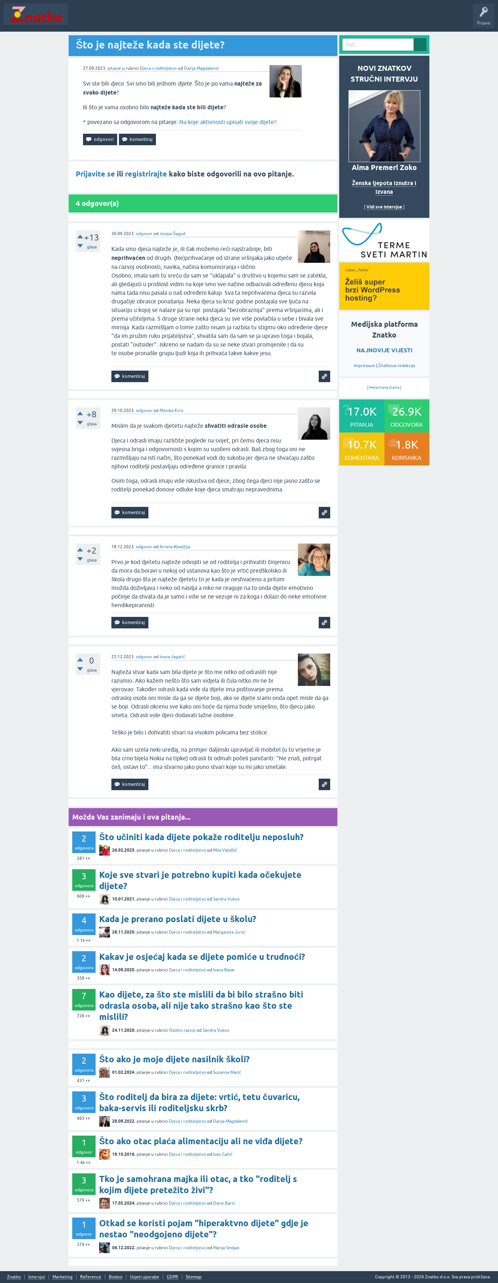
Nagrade (253, 19)
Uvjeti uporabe (144, 1277)
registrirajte (146, 174)
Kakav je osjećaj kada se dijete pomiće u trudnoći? (202, 957)
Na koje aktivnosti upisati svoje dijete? (227, 122)
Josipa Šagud (172, 233)
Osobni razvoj (182, 1030)
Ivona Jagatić (172, 656)
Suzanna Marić (227, 1072)
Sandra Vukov (226, 899)
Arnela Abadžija (175, 546)
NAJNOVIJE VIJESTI (384, 350)
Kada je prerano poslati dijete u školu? (177, 919)
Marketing (62, 1277)
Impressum (364, 365)
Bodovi (116, 1277)
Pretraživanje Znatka (384, 387)
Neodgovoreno (111, 19)
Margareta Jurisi (229, 932)
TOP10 (231, 19)
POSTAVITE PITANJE (177, 19)
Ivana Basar (224, 969)
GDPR (172, 1277)
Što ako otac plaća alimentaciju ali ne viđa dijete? (201, 1141)
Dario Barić (224, 1203)
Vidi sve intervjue (384, 207)
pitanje (114, 68)
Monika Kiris (171, 410)
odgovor (144, 233)
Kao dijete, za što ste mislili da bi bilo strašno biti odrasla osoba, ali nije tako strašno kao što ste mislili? (201, 1005)
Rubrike (140, 19)
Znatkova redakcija (396, 365)
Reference (90, 1277)
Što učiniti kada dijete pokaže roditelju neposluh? (201, 837)
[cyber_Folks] (384, 258)
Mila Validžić (225, 850)
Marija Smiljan (226, 1247)
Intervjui (36, 1277)
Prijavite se (95, 174)
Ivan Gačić (222, 1154)
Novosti (80, 19)
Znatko (14, 1277)
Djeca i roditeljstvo (158, 68)
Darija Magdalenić (201, 68)
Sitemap (194, 1277)
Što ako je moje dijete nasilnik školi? (174, 1059)
